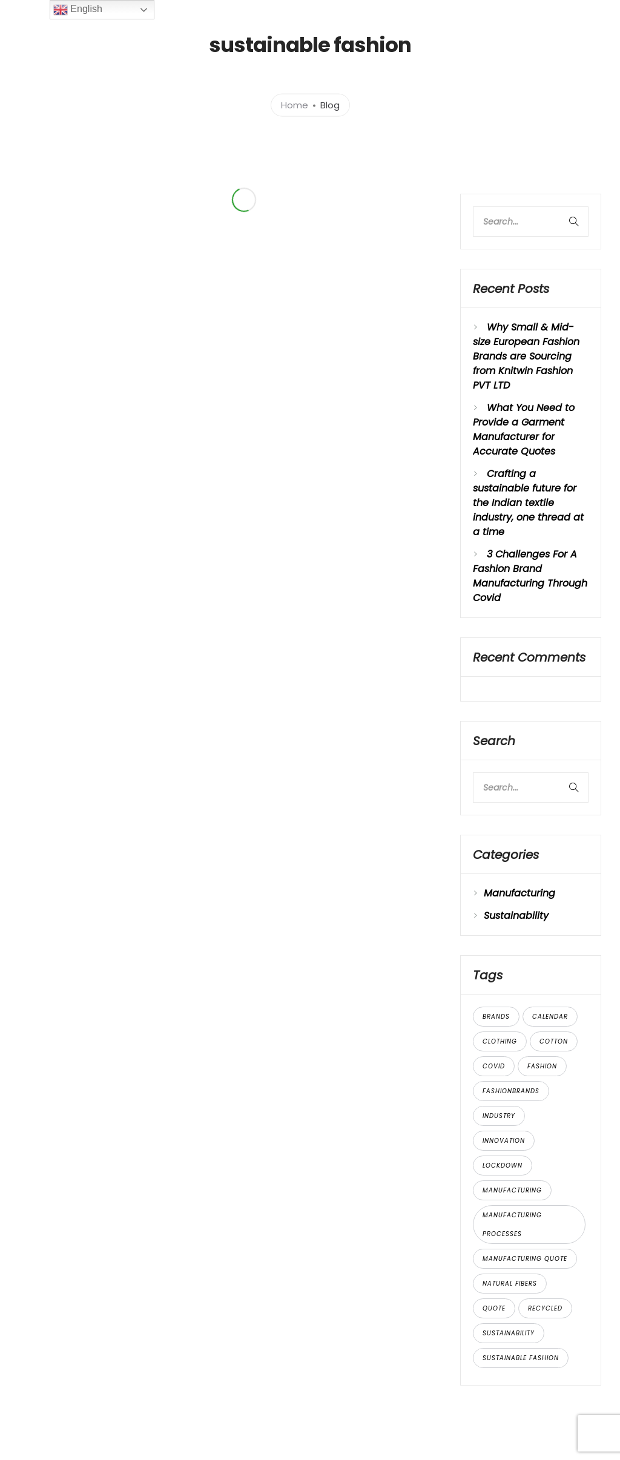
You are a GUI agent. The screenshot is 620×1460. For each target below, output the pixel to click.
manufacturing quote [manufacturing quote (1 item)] (525, 1258)
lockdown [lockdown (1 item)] (503, 1165)
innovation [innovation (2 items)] (504, 1140)
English (77, 9)
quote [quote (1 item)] (494, 1308)
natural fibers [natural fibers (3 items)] (510, 1283)
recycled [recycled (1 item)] (545, 1308)
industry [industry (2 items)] (499, 1115)
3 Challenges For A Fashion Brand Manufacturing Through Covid (530, 576)
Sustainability (516, 915)
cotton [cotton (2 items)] (553, 1041)
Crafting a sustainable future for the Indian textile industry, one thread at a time (528, 503)
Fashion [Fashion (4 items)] (542, 1066)
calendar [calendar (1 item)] (550, 1016)
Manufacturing (519, 893)
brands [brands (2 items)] (496, 1016)
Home (294, 104)
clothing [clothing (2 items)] (500, 1041)
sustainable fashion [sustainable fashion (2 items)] (521, 1358)
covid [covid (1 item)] (494, 1066)
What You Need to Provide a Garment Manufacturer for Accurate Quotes (524, 429)
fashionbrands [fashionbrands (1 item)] (511, 1091)
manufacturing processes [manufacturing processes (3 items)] (512, 1224)
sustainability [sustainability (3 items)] (509, 1333)
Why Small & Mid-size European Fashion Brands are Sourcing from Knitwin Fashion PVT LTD (526, 356)
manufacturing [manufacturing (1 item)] (512, 1190)
